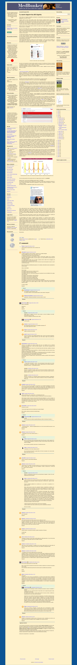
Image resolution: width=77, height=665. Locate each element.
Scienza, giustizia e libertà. (62, 129)
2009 (59, 156)
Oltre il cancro (9, 208)
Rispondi (23, 299)
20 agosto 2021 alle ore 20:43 (30, 384)
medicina (20, 240)
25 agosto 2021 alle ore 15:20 (38, 295)
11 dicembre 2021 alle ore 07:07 (32, 478)
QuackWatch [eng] (10, 182)
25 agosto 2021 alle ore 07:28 (32, 329)
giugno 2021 (61, 131)
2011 (59, 153)
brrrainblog (9, 195)
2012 (59, 152)
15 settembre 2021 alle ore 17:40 (30, 543)
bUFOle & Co (9, 197)
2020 (59, 140)
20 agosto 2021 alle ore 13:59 (33, 302)
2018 (59, 143)
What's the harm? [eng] (11, 189)
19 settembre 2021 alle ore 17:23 (29, 574)
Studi (10, 151)
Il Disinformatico (9, 202)
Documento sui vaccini (12, 153)
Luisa (23, 536)
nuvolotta (23, 384)
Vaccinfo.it (8, 191)
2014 (59, 149)
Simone (25, 329)
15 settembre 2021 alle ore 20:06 (30, 550)
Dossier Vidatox (9, 177)
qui (28, 627)
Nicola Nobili (24, 405)
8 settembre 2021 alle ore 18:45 (33, 368)
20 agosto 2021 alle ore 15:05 (32, 312)
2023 (59, 113)
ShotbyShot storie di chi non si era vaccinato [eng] (12, 187)
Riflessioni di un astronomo (11, 210)
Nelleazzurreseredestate (28, 295)
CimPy (23, 393)
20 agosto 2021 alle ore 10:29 (29, 246)
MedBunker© (59, 39)
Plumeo (23, 246)
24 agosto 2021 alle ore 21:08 (30, 512)
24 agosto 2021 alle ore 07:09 (30, 463)
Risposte (24, 288)
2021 (59, 116)
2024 (59, 112)
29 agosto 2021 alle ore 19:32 (32, 334)
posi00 (25, 334)
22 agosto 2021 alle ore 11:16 (36, 319)
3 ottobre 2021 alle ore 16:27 (30, 616)
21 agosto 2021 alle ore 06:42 (29, 393)
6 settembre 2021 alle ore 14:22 (30, 528)
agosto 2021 (61, 123)
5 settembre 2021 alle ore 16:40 (30, 518)
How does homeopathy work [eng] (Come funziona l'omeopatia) (11, 136)
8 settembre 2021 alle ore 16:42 (32, 361)
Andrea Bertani (24, 343)
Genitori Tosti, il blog (10, 200)
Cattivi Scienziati (9, 170)
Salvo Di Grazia (24, 302)
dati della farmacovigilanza (24, 71)
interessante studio (10, 161)
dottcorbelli (24, 252)
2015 (59, 147)
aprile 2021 (60, 134)
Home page (9, 26)
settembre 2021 (61, 122)
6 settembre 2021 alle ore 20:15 (29, 536)
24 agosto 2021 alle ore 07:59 (32, 472)
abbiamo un (40, 88)
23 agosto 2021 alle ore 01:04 (30, 457)
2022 (59, 115)
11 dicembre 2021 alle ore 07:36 (32, 447)
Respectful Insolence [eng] (11, 185)
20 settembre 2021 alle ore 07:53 (32, 606)
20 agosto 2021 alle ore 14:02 (32, 343)
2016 (59, 146)
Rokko (23, 574)
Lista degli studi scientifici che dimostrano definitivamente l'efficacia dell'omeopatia (12, 131)
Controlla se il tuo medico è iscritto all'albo (11, 129)
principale (52, 145)
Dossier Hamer (9, 175)
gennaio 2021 (61, 138)
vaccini (24, 240)
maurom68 (23, 457)
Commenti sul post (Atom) (38, 662)
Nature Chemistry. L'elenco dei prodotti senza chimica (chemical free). (12, 142)
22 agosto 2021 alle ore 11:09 (36, 416)
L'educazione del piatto (11, 205)
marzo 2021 (61, 135)
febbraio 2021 (61, 137)
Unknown (23, 463)
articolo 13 (11, 107)
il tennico (23, 528)
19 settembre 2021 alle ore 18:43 (36, 587)
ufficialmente (27, 81)
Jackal (25, 361)
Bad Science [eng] (10, 169)
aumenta (29, 152)
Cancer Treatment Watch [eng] (12, 174)
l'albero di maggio (10, 203)
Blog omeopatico (10, 134)
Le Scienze (9, 207)
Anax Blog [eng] (9, 167)
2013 (59, 150)
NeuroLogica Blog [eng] (11, 180)
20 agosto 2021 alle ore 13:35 (31, 252)
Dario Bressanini (9, 172)
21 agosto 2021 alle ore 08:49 (31, 405)
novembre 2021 (61, 119)
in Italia (42, 99)
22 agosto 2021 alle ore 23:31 (32, 438)
